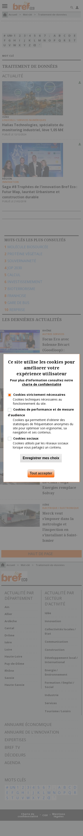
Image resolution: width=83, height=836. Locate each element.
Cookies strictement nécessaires (39, 395)
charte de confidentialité (41, 384)
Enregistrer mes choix (41, 458)
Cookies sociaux (25, 438)
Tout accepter (41, 473)
